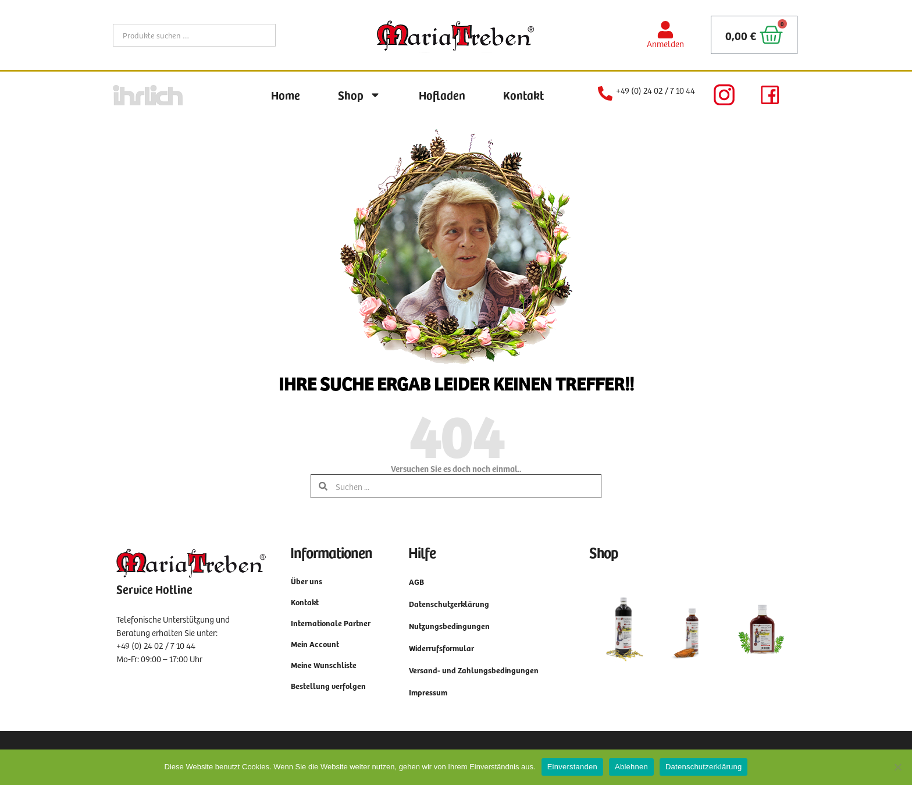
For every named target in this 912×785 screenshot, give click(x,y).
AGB (416, 582)
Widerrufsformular (441, 648)
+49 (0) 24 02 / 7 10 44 (655, 90)
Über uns (306, 581)
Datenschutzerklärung (449, 604)
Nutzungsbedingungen (449, 626)
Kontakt (523, 95)
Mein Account (315, 644)
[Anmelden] (665, 29)
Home (285, 95)
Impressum (428, 692)
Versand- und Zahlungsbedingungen (474, 670)
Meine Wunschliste (324, 665)
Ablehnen (631, 766)
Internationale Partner (330, 623)
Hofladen (442, 95)
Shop (359, 94)
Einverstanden (572, 766)
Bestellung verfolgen (328, 686)
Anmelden (665, 43)
